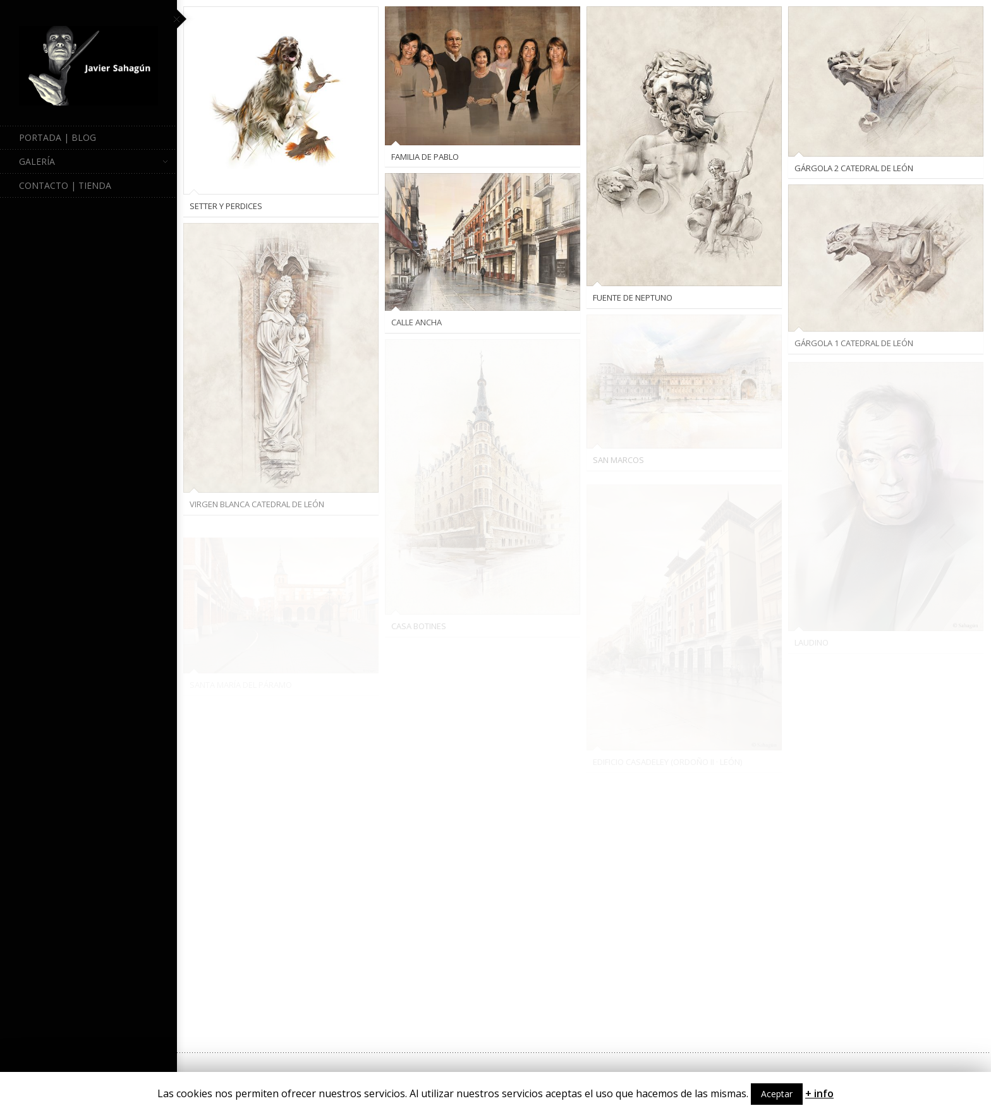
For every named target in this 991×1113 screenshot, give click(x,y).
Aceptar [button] (777, 1094)
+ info (819, 1093)
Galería (93, 162)
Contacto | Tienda (65, 185)
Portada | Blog (57, 137)
